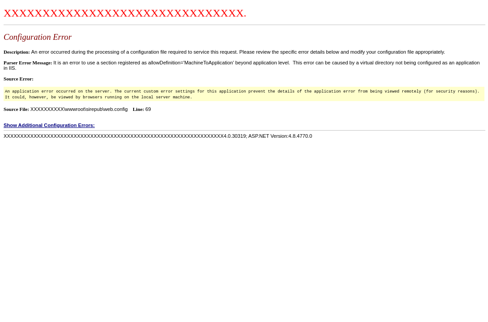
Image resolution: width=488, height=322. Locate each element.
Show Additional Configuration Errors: (49, 125)
